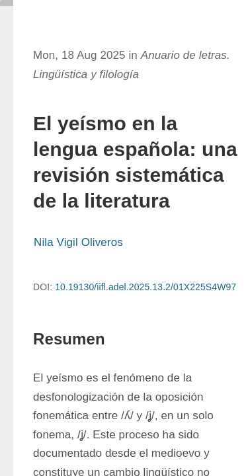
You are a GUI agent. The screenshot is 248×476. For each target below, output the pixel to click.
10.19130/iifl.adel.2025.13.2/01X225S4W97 (145, 287)
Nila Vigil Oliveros (78, 242)
